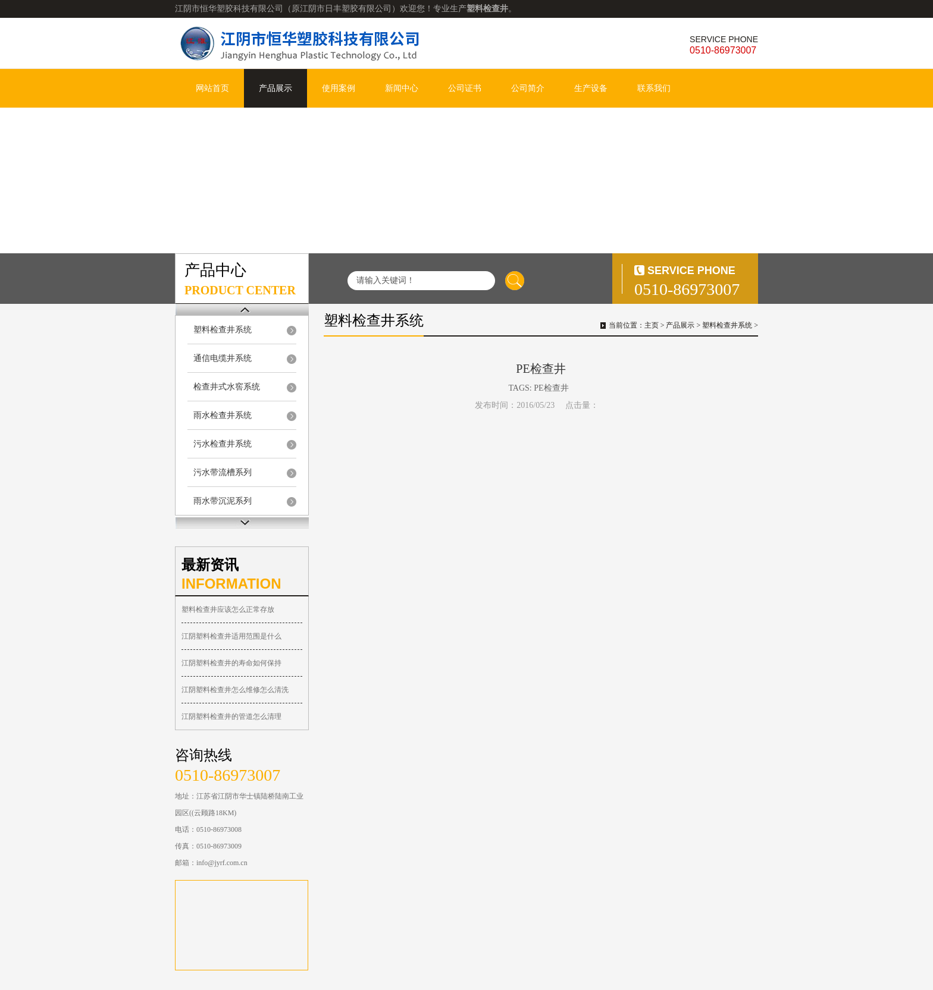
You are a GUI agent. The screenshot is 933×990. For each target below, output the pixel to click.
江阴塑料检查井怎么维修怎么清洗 (235, 690)
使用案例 (338, 88)
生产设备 (591, 88)
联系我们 (654, 88)
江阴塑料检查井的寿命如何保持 (231, 663)
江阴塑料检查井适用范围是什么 (231, 636)
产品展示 (275, 88)
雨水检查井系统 (222, 415)
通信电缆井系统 (222, 358)
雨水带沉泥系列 (222, 500)
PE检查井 (551, 388)
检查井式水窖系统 (226, 386)
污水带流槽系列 (222, 472)
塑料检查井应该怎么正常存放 (227, 609)
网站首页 (212, 88)
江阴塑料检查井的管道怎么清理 (231, 716)
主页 (651, 325)
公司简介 (527, 88)
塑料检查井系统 (222, 329)
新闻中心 (401, 88)
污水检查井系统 (222, 443)
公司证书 (464, 88)
